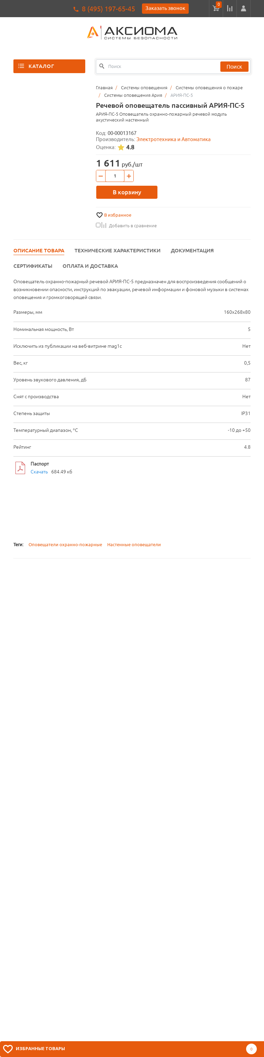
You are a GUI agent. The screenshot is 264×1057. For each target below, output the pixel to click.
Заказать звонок (165, 8)
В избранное (117, 215)
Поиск (234, 67)
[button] (243, 8)
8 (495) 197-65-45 (108, 9)
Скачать (39, 471)
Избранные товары (40, 1048)
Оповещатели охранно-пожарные (65, 544)
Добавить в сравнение (126, 225)
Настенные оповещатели (134, 544)
